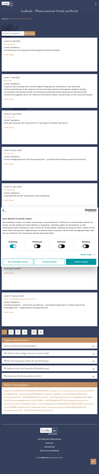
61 (34, 332)
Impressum (49, 447)
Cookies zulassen (81, 262)
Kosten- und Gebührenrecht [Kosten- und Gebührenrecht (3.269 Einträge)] (55, 397)
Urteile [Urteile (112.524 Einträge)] (12, 407)
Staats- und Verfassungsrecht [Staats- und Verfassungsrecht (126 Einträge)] (44, 404)
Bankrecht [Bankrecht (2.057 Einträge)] (33, 390)
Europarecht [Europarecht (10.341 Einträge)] (10, 394)
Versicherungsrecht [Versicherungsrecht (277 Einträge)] (56, 407)
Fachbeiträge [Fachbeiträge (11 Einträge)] (23, 394)
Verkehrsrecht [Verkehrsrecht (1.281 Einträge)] (24, 407)
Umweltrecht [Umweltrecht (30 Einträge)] (88, 404)
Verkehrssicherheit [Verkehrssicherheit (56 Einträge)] (39, 407)
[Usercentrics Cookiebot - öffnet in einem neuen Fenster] (86, 210)
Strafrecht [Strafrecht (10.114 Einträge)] (77, 403)
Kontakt (49, 443)
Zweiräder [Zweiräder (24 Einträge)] (49, 410)
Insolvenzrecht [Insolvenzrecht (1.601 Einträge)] (11, 397)
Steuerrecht (9, 153)
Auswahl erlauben (49, 262)
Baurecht (8, 80)
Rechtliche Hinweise (49, 450)
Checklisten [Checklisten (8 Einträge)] (53, 391)
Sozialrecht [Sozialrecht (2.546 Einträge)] (25, 403)
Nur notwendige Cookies (18, 262)
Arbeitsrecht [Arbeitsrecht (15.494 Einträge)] (21, 390)
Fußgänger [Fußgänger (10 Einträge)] (48, 394)
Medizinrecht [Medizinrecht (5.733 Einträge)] (80, 397)
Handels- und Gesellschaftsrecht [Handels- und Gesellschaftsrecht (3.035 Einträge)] (70, 394)
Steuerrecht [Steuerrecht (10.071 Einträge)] (64, 403)
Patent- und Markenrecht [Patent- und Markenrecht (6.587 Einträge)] (49, 400)
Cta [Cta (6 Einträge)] (73, 391)
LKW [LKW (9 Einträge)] (71, 397)
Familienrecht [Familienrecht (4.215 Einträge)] (36, 394)
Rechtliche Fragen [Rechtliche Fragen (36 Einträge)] (11, 404)
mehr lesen (9, 54)
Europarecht (9, 43)
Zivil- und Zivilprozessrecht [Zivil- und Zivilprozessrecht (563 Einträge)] (31, 410)
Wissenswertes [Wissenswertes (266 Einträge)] (11, 410)
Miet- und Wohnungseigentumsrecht (20, 298)
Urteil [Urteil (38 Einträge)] (6, 407)
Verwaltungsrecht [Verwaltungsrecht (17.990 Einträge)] (76, 407)
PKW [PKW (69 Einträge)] (66, 400)
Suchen (29, 33)
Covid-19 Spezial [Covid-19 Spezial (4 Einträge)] (65, 391)
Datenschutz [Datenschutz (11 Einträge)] (80, 391)
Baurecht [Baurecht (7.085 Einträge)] (44, 390)
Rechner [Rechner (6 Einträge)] (85, 401)
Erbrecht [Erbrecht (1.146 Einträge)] (90, 390)
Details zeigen (86, 254)
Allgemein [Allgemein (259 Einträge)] (8, 390)
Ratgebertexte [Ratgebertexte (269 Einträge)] (75, 400)
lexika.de (5, 19)
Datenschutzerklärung (49, 439)
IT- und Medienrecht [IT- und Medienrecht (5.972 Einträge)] (29, 397)
